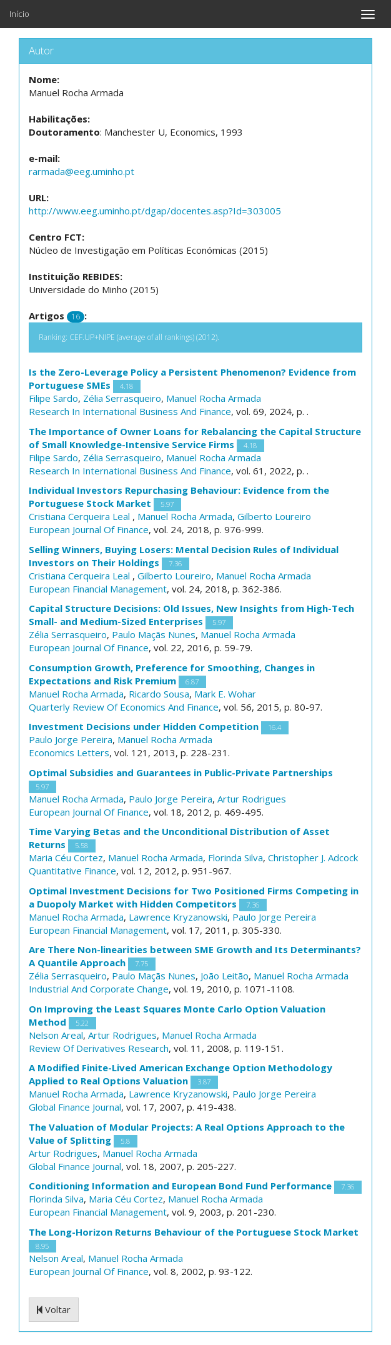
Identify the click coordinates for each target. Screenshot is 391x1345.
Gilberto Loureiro (274, 516)
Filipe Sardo (53, 398)
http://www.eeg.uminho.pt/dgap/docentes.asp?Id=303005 (155, 210)
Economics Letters (69, 752)
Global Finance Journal (75, 1107)
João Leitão (224, 975)
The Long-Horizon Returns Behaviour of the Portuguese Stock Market (194, 1232)
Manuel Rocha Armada (213, 398)
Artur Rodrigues (251, 798)
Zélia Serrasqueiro (122, 398)
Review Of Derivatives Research (99, 1048)
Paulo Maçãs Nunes (153, 634)
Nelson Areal (56, 1035)
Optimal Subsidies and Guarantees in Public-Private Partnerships (181, 772)
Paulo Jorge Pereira (70, 739)
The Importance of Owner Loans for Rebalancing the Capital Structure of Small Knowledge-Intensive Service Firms (195, 438)
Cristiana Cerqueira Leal (80, 516)
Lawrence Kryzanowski (178, 917)
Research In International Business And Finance (130, 411)
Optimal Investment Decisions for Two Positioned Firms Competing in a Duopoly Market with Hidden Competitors (194, 897)
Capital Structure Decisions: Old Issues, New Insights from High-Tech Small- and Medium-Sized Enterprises (191, 615)
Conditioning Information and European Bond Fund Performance (180, 1185)
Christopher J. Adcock (313, 857)
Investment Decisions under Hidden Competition (144, 726)
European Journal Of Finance (89, 529)
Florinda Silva (235, 857)
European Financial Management (98, 588)
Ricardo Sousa (159, 694)
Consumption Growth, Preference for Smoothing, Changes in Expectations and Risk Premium (172, 674)
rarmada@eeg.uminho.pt (81, 171)
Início (19, 13)
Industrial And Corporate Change (99, 988)
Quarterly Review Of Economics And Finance (124, 707)
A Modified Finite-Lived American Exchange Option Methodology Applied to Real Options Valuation (180, 1074)
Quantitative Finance (72, 870)
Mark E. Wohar (225, 694)
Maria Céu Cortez (66, 857)
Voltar (54, 1309)
